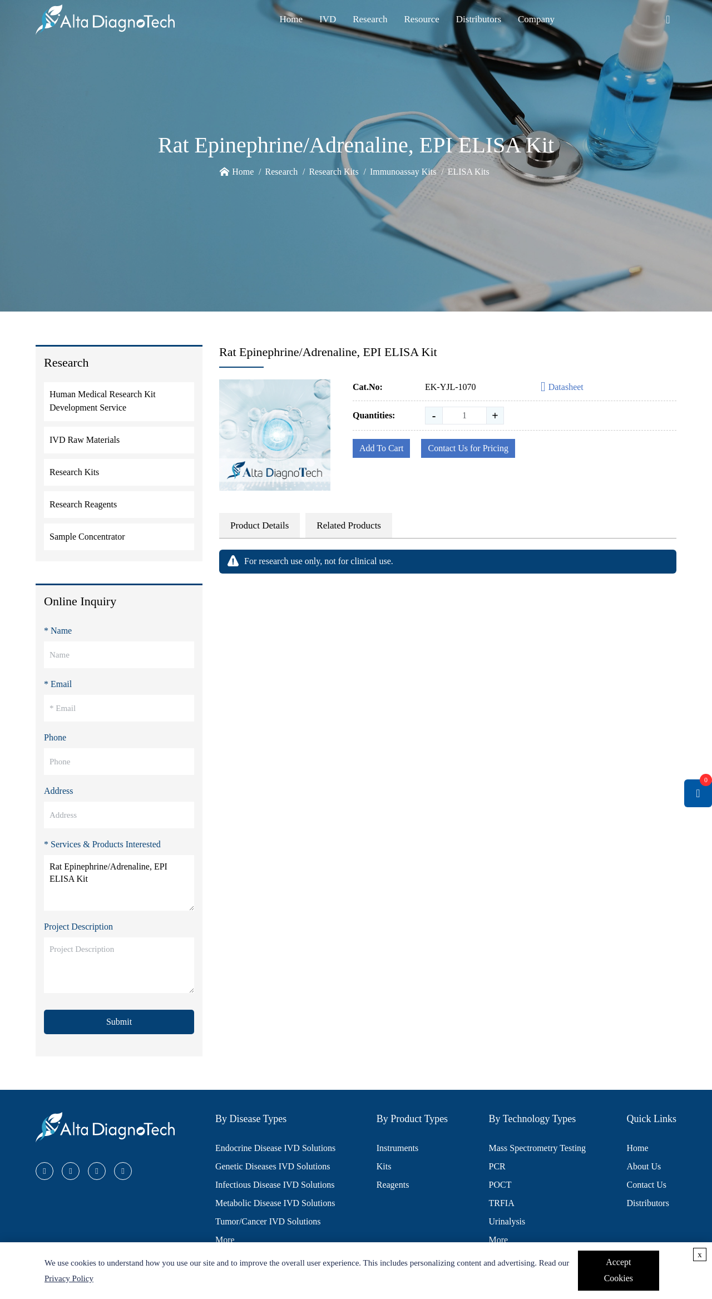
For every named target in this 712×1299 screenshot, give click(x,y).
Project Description (78, 926)
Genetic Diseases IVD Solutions (272, 1166)
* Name (58, 630)
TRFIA (502, 1203)
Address (58, 791)
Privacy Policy (68, 1278)
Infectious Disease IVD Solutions (275, 1184)
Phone (55, 737)
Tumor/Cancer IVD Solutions (268, 1221)
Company (536, 19)
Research (370, 19)
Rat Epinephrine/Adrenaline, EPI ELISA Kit (119, 883)
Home (291, 19)
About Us (643, 1166)
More (225, 1239)
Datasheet (562, 387)
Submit (119, 1021)
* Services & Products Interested (102, 844)
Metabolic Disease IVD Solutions (275, 1203)
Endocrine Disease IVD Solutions (275, 1148)
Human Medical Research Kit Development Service (103, 400)
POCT (500, 1184)
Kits (384, 1166)
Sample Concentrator (87, 536)
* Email (58, 684)
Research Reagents (83, 504)
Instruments (398, 1148)
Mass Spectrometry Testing (537, 1148)
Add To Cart (381, 448)
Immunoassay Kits (403, 171)
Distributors (478, 19)
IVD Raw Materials (85, 439)
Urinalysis (507, 1221)
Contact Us (646, 1184)
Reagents (393, 1184)
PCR (497, 1166)
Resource (421, 19)
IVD (327, 19)
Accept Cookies (618, 1270)
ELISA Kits (469, 171)
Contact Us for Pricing (468, 448)
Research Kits (333, 171)
